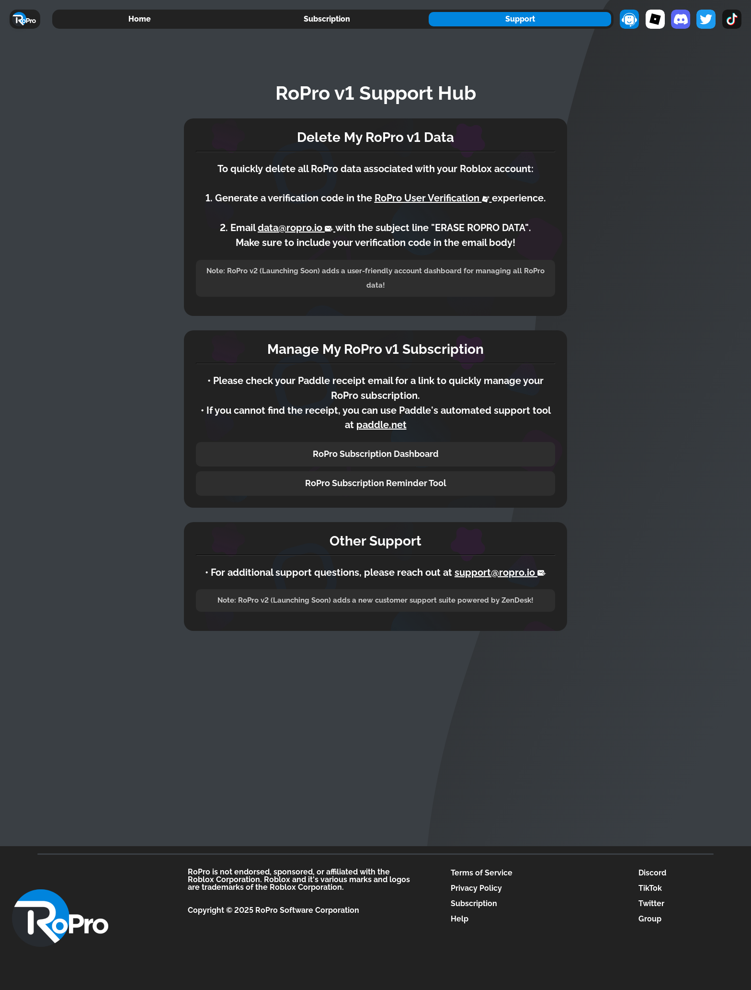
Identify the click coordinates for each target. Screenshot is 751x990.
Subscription (327, 18)
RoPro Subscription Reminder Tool (375, 483)
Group (649, 918)
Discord (652, 872)
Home (139, 18)
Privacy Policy (476, 888)
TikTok (650, 888)
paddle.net (381, 425)
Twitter (651, 903)
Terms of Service (481, 872)
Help (459, 918)
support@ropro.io (500, 572)
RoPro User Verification (433, 198)
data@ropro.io (296, 227)
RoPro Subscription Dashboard (376, 454)
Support (520, 18)
